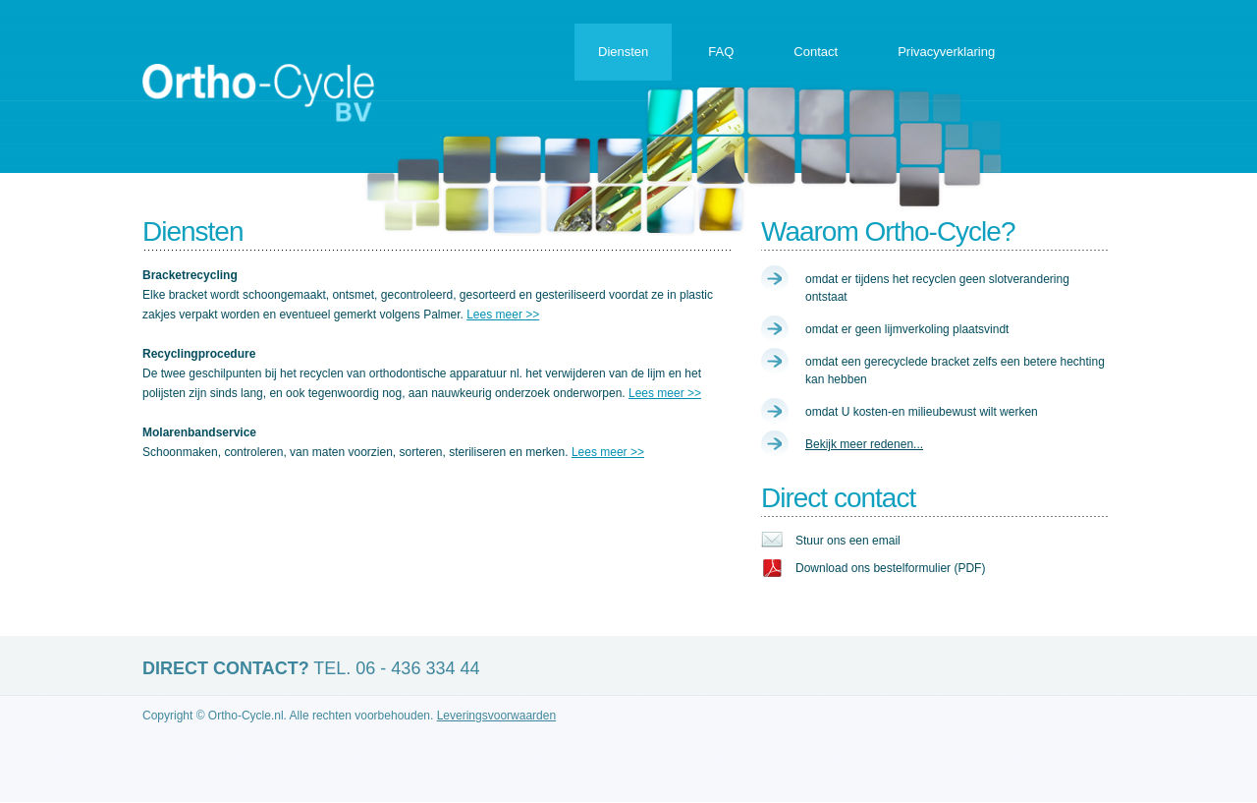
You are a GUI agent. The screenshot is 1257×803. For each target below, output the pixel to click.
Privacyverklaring (946, 51)
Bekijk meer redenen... (864, 444)
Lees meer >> (502, 314)
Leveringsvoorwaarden (496, 715)
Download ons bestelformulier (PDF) (890, 568)
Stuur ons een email (848, 540)
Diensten (623, 51)
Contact (815, 51)
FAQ (721, 51)
